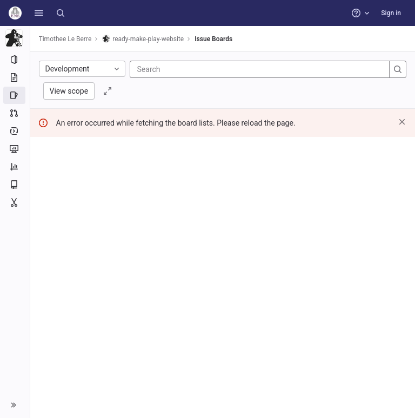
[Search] (60, 13)
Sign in (391, 13)
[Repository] (14, 77)
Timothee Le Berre (65, 39)
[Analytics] (14, 166)
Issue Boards (214, 39)
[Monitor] (14, 149)
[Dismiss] (402, 121)
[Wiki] (14, 184)
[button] (39, 13)
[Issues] (14, 95)
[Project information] (14, 59)
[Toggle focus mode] (108, 91)
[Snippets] (14, 202)
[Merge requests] (14, 113)
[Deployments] (14, 131)
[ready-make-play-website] (15, 38)
